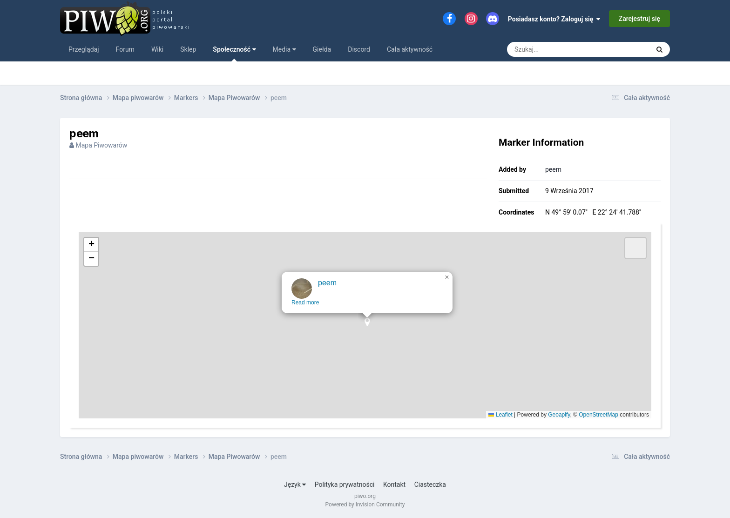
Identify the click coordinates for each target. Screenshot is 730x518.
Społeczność (234, 53)
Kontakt (394, 484)
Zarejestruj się (639, 18)
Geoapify (559, 414)
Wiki (157, 49)
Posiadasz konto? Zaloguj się (554, 19)
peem (553, 169)
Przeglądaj (83, 49)
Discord (359, 49)
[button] (369, 335)
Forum (125, 49)
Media (284, 49)
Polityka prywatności (345, 484)
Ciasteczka (430, 484)
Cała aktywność (410, 49)
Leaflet (500, 414)
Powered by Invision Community (365, 504)
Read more (307, 313)
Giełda (322, 49)
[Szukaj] (557, 49)
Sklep (188, 49)
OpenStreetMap (598, 414)
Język (295, 484)
